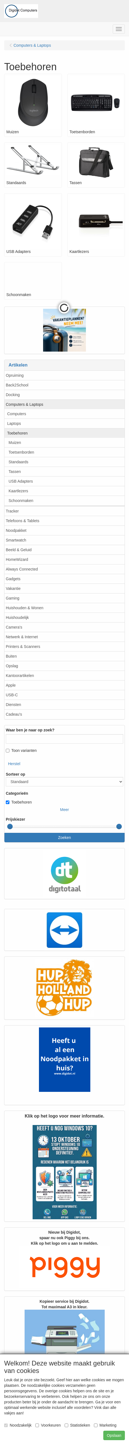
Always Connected (22, 569)
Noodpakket (16, 530)
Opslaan (114, 1435)
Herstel (14, 764)
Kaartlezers (18, 491)
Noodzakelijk (17, 1425)
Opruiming (15, 375)
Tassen (15, 471)
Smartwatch (16, 540)
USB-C (12, 695)
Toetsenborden (21, 452)
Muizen (15, 442)
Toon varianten (21, 750)
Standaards (18, 462)
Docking (13, 395)
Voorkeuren (48, 1425)
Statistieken (77, 1425)
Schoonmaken (21, 500)
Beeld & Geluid (18, 550)
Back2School (17, 385)
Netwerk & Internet (22, 637)
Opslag (12, 666)
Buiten (11, 656)
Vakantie (13, 588)
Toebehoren (17, 433)
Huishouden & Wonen (24, 608)
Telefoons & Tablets (22, 521)
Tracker (12, 511)
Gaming (12, 598)
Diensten (13, 704)
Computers (16, 414)
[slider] (10, 826)
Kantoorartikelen (20, 675)
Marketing (105, 1425)
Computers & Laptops (24, 404)
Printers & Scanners (23, 646)
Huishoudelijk (17, 617)
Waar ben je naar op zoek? (30, 730)
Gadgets (13, 579)
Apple (11, 685)
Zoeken (64, 837)
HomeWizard (17, 559)
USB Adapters (21, 481)
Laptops (14, 423)
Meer (64, 809)
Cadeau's (14, 714)
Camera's (14, 627)
